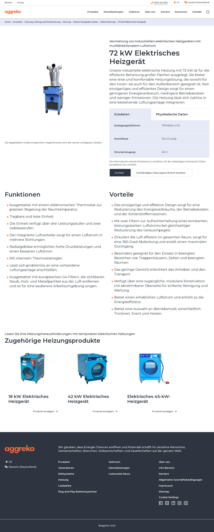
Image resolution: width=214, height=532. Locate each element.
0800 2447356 (160, 3)
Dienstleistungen (119, 468)
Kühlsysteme (66, 473)
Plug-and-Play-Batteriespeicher (77, 491)
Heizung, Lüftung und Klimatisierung (42, 22)
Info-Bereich (166, 468)
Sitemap (164, 491)
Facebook (161, 503)
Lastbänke (64, 485)
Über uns (164, 462)
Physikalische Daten (172, 114)
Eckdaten (122, 114)
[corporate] (13, 12)
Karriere (8, 3)
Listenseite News (119, 473)
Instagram (179, 503)
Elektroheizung (107, 22)
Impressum (166, 485)
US (178, 2)
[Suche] (208, 11)
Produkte (17, 22)
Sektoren (114, 462)
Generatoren (66, 468)
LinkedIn (173, 503)
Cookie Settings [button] (169, 497)
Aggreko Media (186, 503)
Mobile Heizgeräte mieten (85, 22)
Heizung (67, 22)
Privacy (20, 3)
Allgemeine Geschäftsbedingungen (180, 479)
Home (8, 22)
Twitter (167, 503)
